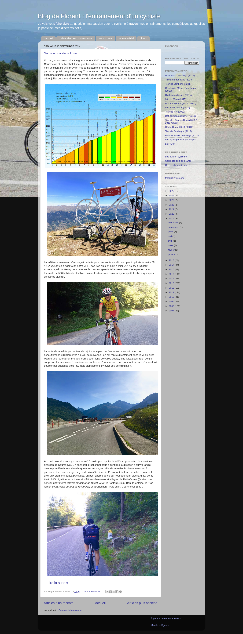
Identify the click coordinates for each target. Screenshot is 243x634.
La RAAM (170, 143)
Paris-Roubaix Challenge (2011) (182, 135)
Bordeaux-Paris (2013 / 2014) (180, 103)
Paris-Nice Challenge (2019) (180, 75)
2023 (172, 200)
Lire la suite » (57, 583)
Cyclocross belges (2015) (178, 95)
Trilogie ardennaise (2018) (179, 79)
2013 (172, 283)
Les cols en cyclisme (176, 156)
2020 (172, 213)
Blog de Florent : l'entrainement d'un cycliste (99, 16)
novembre (173, 222)
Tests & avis (105, 38)
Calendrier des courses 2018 (76, 38)
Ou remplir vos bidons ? (177, 165)
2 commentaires (91, 591)
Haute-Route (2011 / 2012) (179, 127)
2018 (172, 260)
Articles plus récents (58, 603)
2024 (172, 195)
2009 (172, 301)
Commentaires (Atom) (70, 610)
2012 (172, 288)
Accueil (49, 38)
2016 (172, 269)
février (171, 250)
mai (170, 236)
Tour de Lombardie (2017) (178, 84)
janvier (172, 254)
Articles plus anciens (142, 603)
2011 (172, 292)
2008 (172, 306)
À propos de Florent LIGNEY (166, 618)
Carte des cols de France (178, 161)
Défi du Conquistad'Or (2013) (180, 116)
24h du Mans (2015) (175, 99)
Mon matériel (126, 38)
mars (171, 245)
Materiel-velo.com (174, 178)
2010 (172, 297)
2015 (172, 274)
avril (170, 240)
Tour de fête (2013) (175, 111)
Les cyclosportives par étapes (180, 139)
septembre (174, 227)
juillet (171, 231)
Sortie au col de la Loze (60, 53)
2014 (172, 278)
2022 (172, 204)
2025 (172, 191)
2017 (172, 265)
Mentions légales (159, 625)
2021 (172, 209)
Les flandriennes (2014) (177, 107)
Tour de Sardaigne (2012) (178, 131)
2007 (172, 310)
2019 (172, 218)
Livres (143, 38)
